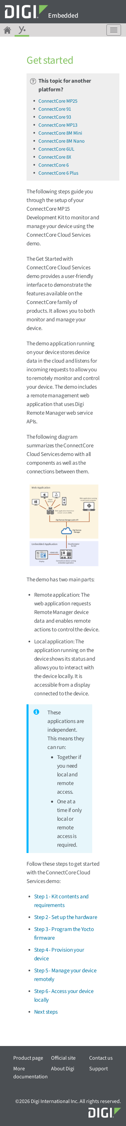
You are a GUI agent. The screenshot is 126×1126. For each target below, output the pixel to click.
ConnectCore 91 (54, 109)
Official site (63, 1058)
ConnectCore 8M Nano (61, 141)
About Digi (62, 1068)
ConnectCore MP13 (57, 125)
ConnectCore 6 (53, 165)
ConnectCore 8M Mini (60, 133)
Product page (28, 1058)
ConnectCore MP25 (57, 101)
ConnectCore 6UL (56, 149)
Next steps (46, 1012)
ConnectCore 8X (54, 157)
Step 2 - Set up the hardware (65, 917)
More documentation (30, 1072)
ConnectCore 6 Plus (58, 173)
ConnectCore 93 (54, 117)
